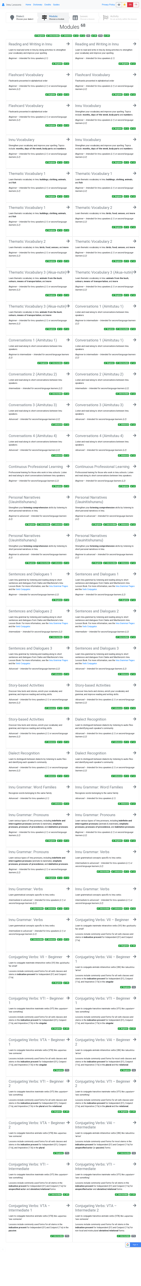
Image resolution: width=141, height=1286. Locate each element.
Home (28, 4)
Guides (56, 4)
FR (136, 4)
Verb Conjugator (23, 589)
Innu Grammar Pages (58, 586)
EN (130, 4)
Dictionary (37, 4)
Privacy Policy (108, 4)
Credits (47, 4)
